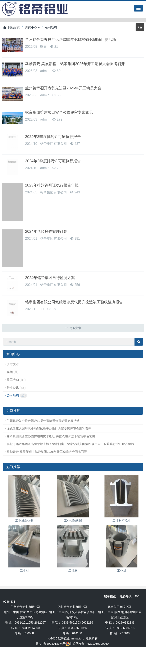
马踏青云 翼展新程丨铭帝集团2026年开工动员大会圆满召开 (75, 64)
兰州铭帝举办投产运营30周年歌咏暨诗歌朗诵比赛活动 (70, 39)
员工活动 (16, 379)
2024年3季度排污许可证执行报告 (53, 137)
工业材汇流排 (122, 520)
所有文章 (13, 364)
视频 (12, 372)
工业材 (24, 570)
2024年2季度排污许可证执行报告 (53, 161)
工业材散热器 (24, 520)
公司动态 (51, 27)
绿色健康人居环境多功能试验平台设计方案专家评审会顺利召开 (49, 428)
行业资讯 (16, 387)
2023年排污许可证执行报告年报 (52, 185)
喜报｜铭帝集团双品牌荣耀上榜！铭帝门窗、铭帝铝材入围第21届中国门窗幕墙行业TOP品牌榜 (70, 444)
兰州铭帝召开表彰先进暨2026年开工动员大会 (63, 88)
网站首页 (11, 27)
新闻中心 (32, 27)
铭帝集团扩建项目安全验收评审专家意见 (59, 112)
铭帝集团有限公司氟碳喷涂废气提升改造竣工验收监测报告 (74, 302)
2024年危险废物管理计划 (46, 231)
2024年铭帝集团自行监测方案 (50, 278)
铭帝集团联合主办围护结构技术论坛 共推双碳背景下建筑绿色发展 (51, 436)
